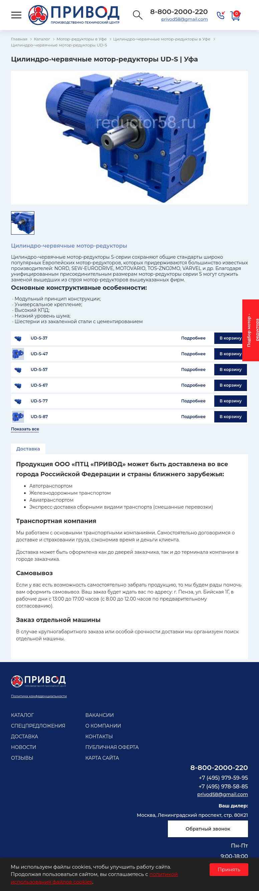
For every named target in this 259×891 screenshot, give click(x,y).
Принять (229, 869)
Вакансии (99, 715)
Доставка (28, 449)
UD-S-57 (39, 369)
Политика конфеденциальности (39, 696)
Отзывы (22, 758)
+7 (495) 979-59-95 (223, 778)
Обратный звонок (208, 829)
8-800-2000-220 (219, 767)
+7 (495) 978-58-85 (223, 786)
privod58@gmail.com (184, 19)
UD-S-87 (39, 416)
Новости (23, 747)
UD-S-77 (39, 401)
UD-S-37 (39, 338)
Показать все (25, 429)
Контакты (99, 737)
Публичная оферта (112, 747)
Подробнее (193, 338)
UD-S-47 (39, 354)
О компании (103, 726)
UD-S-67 (39, 385)
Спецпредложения (38, 726)
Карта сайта (102, 758)
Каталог (22, 715)
